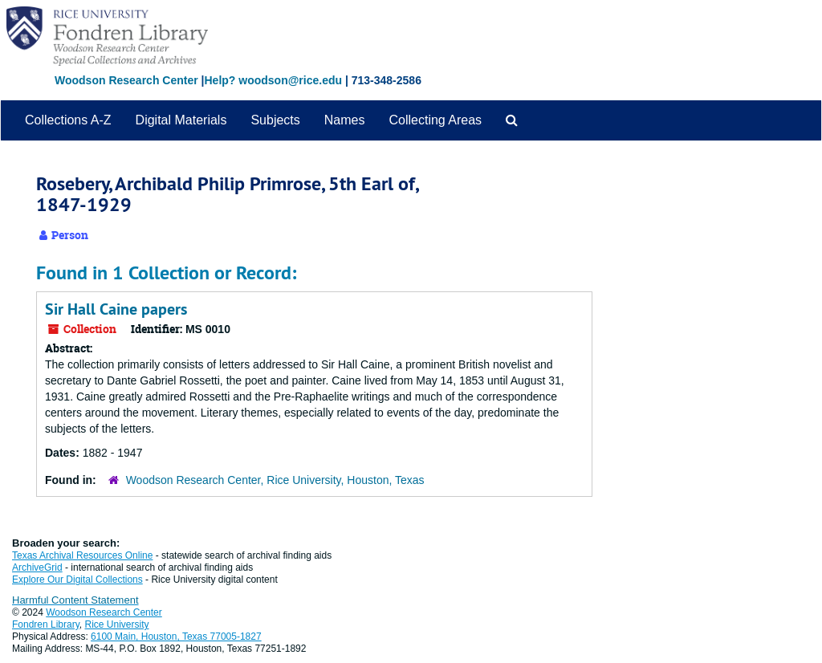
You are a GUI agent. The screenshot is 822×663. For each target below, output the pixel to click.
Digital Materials (181, 120)
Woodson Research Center (126, 80)
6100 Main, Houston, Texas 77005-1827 (176, 636)
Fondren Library (45, 624)
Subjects (274, 120)
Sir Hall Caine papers (116, 309)
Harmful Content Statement (75, 600)
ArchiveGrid (37, 567)
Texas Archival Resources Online (82, 555)
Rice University (117, 624)
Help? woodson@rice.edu (273, 80)
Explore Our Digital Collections (77, 579)
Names (344, 120)
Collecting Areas (435, 120)
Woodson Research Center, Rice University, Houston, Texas (275, 480)
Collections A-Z (68, 120)
